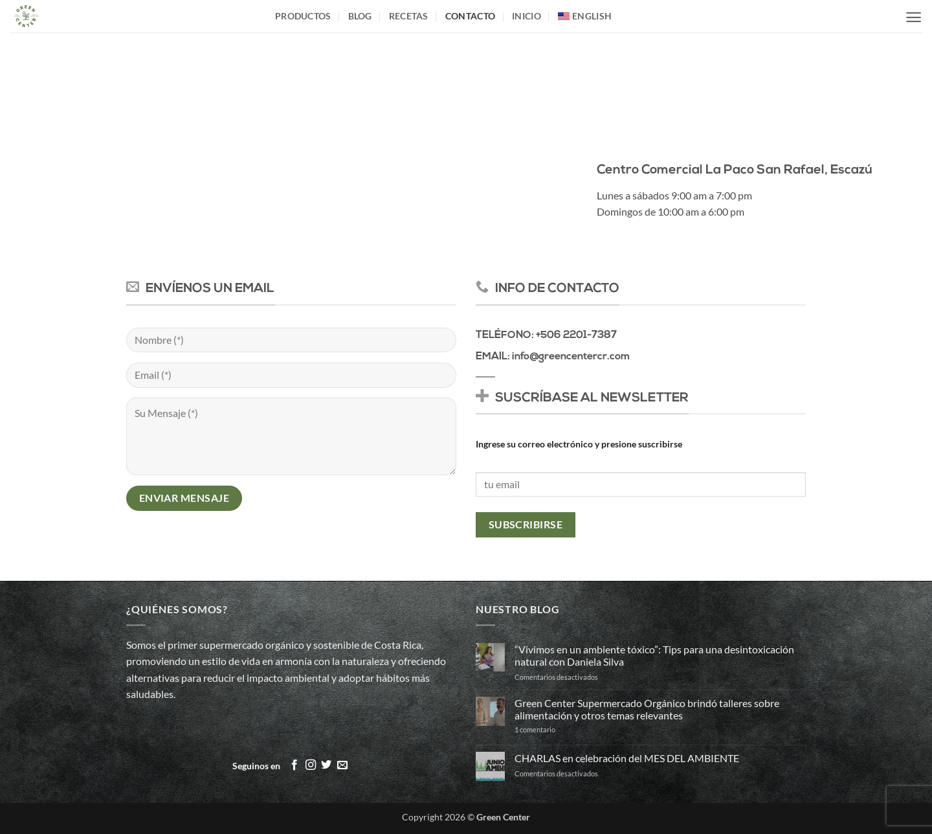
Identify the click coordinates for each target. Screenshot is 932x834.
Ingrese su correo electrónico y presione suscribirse (579, 443)
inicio (526, 15)
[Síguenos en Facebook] (294, 765)
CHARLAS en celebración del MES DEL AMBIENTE (627, 758)
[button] (913, 17)
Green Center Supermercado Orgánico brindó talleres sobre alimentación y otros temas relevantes (647, 709)
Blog (360, 15)
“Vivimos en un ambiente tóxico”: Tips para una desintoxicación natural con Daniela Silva (654, 655)
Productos (303, 15)
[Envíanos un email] (342, 765)
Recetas (408, 15)
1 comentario (557, 729)
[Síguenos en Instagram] (310, 765)
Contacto (470, 15)
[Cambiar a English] (585, 16)
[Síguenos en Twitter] (326, 765)
